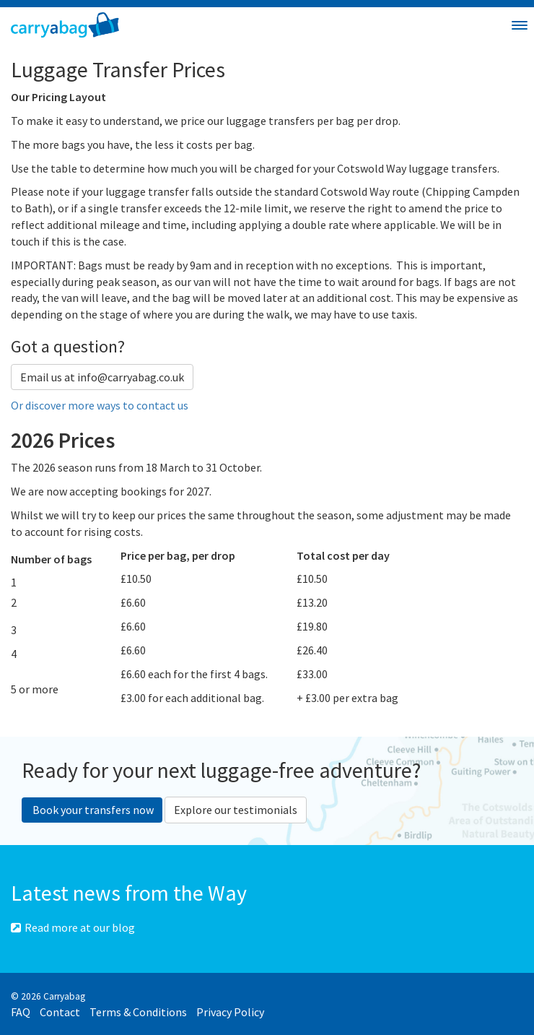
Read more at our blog (73, 927)
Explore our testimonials (235, 809)
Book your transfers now (92, 809)
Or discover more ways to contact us (99, 405)
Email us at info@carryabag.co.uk (102, 377)
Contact (60, 1012)
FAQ (20, 1012)
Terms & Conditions (138, 1012)
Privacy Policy (230, 1012)
